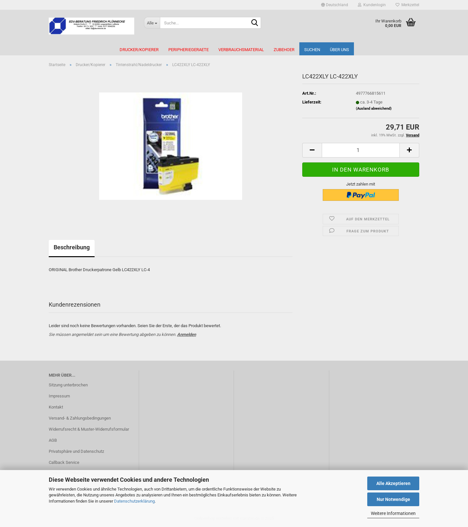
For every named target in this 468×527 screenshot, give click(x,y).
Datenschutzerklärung (134, 501)
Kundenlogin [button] (372, 5)
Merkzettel (407, 5)
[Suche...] (152, 23)
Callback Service (64, 462)
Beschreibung (72, 247)
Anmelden (186, 334)
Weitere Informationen (393, 513)
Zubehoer (284, 49)
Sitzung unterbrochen (68, 384)
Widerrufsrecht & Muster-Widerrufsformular (89, 429)
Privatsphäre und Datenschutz (76, 451)
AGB (53, 440)
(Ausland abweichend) (374, 108)
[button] (334, 5)
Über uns (339, 49)
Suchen (312, 49)
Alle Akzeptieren (393, 483)
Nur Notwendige (393, 499)
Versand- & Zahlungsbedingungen (80, 418)
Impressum (59, 396)
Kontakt (56, 407)
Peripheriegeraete (188, 49)
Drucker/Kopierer (139, 49)
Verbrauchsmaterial (241, 49)
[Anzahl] (361, 150)
